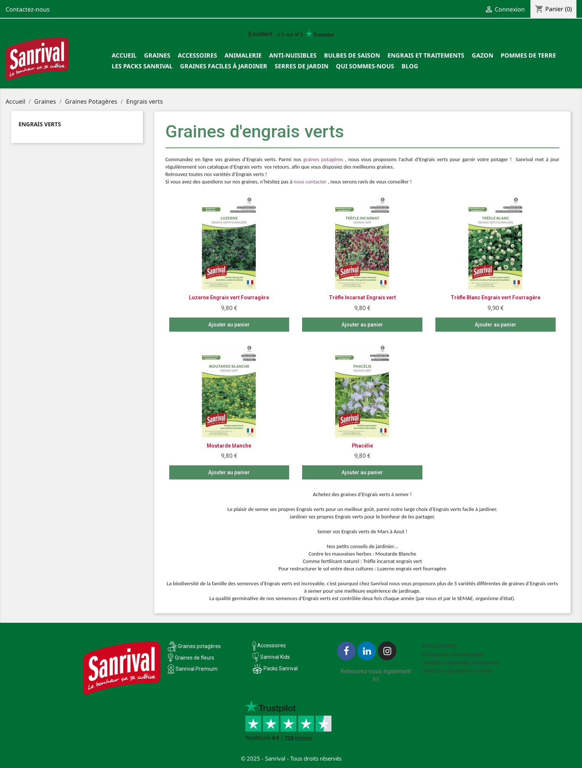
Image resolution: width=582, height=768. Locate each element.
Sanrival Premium (197, 669)
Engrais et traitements (426, 55)
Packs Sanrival (281, 668)
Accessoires (197, 55)
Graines (157, 55)
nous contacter (310, 181)
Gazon (482, 55)
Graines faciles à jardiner (223, 66)
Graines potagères (199, 646)
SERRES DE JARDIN (301, 66)
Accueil (124, 55)
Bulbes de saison (352, 55)
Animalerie (243, 55)
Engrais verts (40, 124)
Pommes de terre (528, 55)
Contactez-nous (28, 9)
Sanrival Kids (275, 657)
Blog (410, 66)
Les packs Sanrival (142, 66)
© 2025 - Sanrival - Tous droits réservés (291, 758)
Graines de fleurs (194, 658)
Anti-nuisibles (293, 55)
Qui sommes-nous (365, 66)
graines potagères (323, 159)
